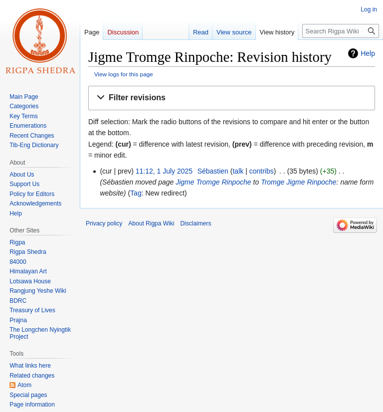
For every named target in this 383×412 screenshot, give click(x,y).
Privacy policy (104, 223)
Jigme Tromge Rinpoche (213, 182)
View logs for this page (123, 74)
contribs (261, 171)
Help (368, 53)
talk (237, 171)
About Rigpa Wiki (151, 223)
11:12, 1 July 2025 (164, 171)
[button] (232, 98)
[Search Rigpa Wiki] (340, 31)
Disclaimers (195, 223)
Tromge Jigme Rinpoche (298, 182)
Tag (136, 193)
